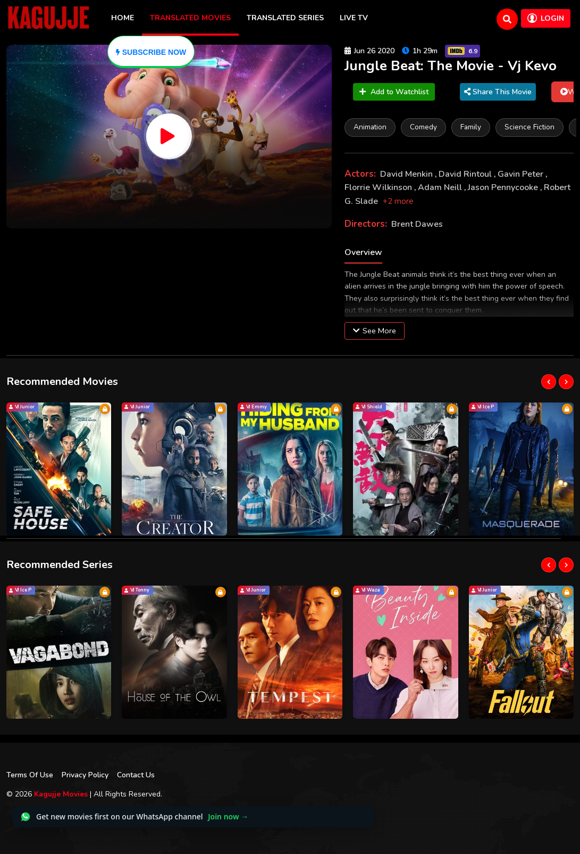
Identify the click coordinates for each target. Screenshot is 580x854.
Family (470, 127)
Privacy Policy (85, 775)
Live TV (354, 18)
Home (122, 18)
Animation (370, 127)
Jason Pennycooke (504, 187)
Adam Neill (441, 187)
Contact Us (136, 775)
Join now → (228, 816)
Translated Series (285, 18)
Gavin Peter (521, 174)
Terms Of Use (29, 775)
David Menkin (407, 174)
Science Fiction (529, 127)
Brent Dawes (417, 224)
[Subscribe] (151, 52)
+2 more (398, 201)
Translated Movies (190, 18)
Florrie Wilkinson (379, 187)
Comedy (423, 127)
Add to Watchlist (393, 92)
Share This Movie (498, 92)
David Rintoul (466, 174)
